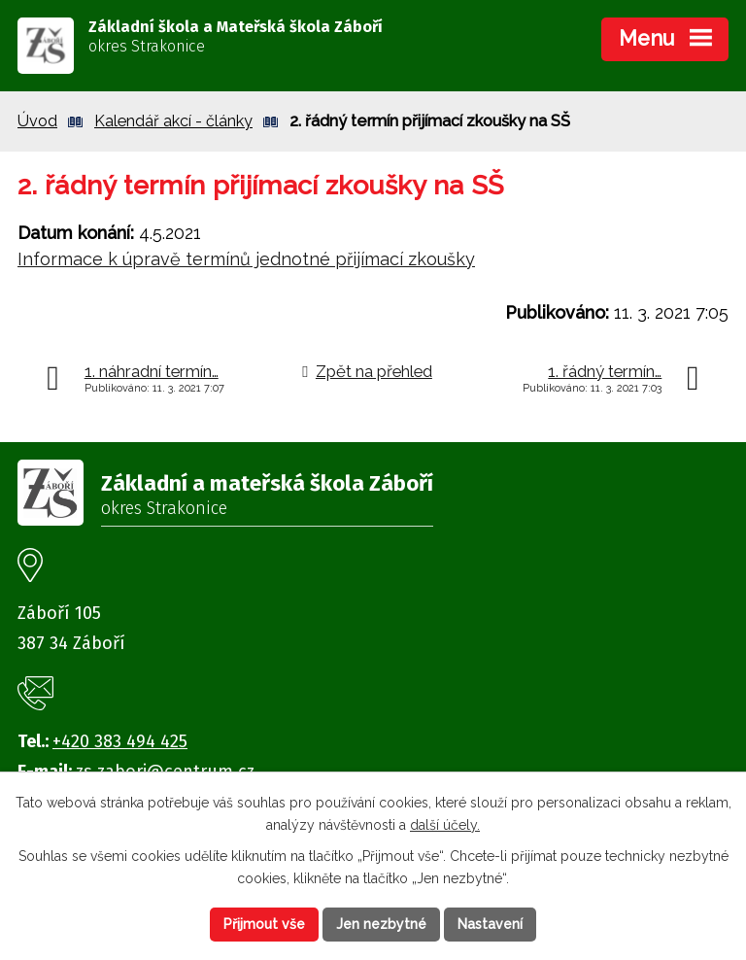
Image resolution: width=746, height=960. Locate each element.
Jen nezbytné (381, 924)
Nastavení (490, 924)
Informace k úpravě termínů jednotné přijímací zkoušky (246, 259)
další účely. (445, 825)
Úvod (37, 121)
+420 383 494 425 (119, 741)
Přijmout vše (264, 924)
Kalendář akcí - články (173, 121)
